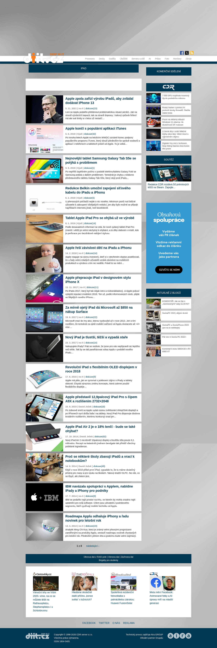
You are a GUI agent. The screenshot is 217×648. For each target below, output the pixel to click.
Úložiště (123, 58)
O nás (116, 623)
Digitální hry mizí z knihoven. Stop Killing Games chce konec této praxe (175, 146)
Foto (167, 58)
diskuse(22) (91, 317)
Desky (102, 58)
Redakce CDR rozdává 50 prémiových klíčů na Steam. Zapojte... (168, 186)
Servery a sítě (138, 58)
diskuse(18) (99, 406)
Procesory (90, 58)
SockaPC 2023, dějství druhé (175, 313)
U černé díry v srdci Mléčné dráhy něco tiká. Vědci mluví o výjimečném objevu (175, 134)
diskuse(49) (99, 466)
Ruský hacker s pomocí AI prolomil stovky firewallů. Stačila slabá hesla (176, 110)
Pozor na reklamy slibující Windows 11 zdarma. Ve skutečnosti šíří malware (173, 122)
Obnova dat (113, 557)
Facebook (89, 623)
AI (150, 58)
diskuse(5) (89, 198)
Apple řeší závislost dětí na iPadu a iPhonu (98, 248)
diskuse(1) (89, 168)
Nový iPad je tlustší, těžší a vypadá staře (96, 337)
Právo (158, 58)
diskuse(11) (93, 287)
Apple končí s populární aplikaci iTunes (95, 128)
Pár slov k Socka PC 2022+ (174, 337)
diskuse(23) (91, 108)
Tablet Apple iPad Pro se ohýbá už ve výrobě (99, 218)
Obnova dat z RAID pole (95, 557)
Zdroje (189, 58)
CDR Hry (168, 87)
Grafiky (112, 58)
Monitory (177, 58)
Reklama (129, 623)
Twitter (104, 623)
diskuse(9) (90, 376)
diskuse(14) (90, 223)
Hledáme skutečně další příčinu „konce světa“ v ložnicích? (82, 596)
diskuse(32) (90, 134)
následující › (92, 546)
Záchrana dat (127, 557)
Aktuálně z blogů (169, 293)
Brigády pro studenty (108, 560)
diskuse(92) (100, 436)
